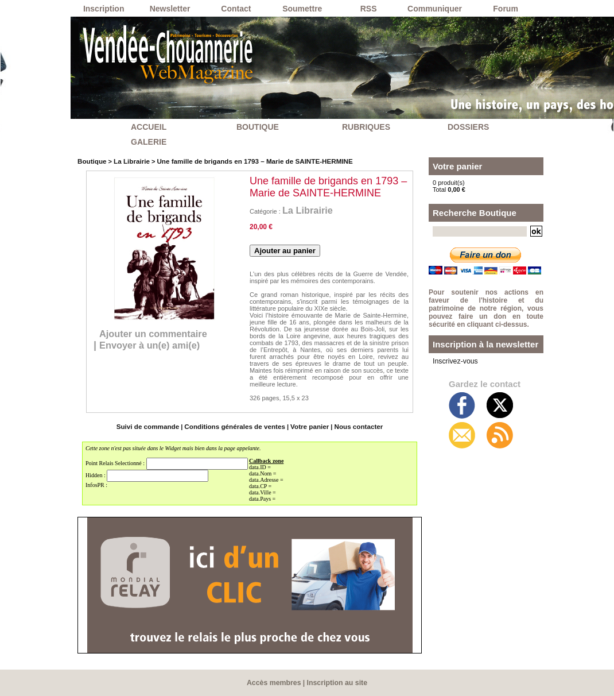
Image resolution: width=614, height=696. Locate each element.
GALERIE (148, 141)
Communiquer (434, 8)
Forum (505, 8)
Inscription (104, 8)
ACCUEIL (148, 127)
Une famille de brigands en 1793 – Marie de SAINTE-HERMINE (245, 160)
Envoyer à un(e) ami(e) (154, 345)
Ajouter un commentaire (158, 333)
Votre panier (306, 426)
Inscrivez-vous (453, 360)
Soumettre (302, 8)
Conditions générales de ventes (235, 426)
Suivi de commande (152, 426)
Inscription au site (336, 683)
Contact (236, 8)
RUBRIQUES (366, 127)
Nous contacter (353, 426)
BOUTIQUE (257, 127)
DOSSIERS (468, 127)
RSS (368, 8)
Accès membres (274, 683)
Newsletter (170, 8)
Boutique (91, 160)
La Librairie (129, 160)
